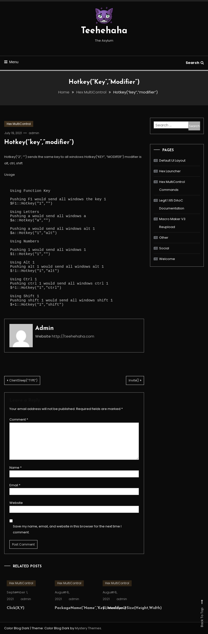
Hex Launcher (170, 171)
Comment (18, 419)
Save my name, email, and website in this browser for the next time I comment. (67, 529)
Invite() (134, 380)
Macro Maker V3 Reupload (172, 223)
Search (195, 62)
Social (164, 248)
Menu (11, 62)
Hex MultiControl (19, 124)
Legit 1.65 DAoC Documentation (171, 204)
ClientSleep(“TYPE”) (23, 380)
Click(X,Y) (15, 615)
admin (34, 133)
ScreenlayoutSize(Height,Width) (132, 615)
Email (14, 485)
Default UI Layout (172, 160)
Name (15, 467)
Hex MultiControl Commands (172, 185)
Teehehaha (104, 31)
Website (16, 502)
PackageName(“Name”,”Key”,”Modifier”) (90, 615)
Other (163, 237)
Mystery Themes (88, 628)
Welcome (167, 259)
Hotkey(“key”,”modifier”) (39, 142)
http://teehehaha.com (73, 336)
